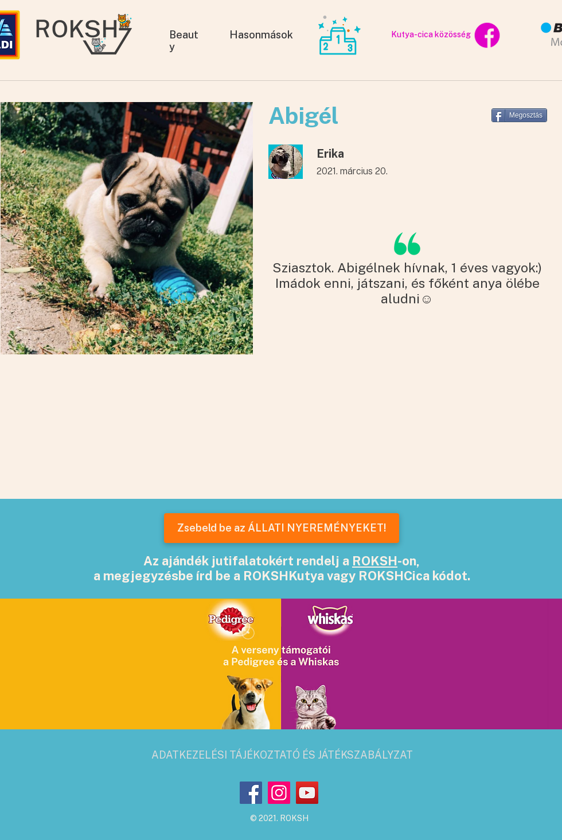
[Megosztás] (519, 115)
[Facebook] (251, 793)
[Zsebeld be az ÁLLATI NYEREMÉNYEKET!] (281, 528)
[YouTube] (307, 793)
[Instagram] (279, 793)
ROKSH (374, 560)
